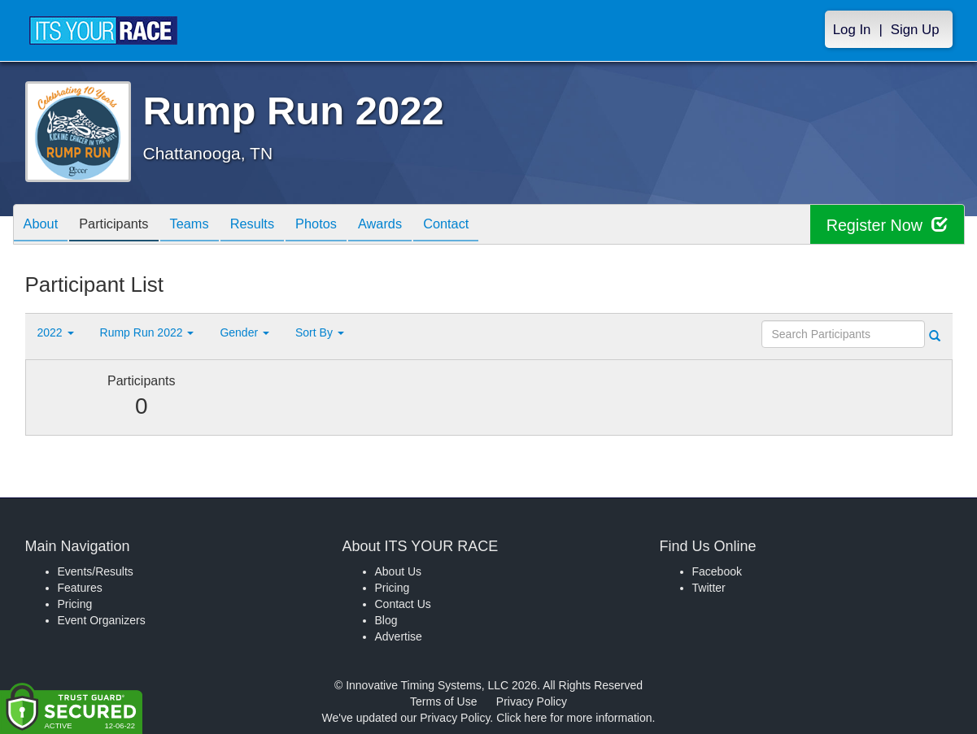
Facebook (717, 571)
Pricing (75, 603)
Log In (852, 29)
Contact (485, 225)
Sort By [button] (319, 332)
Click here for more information (574, 717)
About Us (398, 571)
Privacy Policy (531, 701)
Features (80, 587)
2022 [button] (55, 332)
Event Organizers (102, 620)
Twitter (709, 587)
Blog (386, 620)
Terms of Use (443, 701)
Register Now (886, 224)
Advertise (398, 636)
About (44, 225)
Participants (123, 225)
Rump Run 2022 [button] (147, 332)
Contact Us (403, 603)
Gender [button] (244, 332)
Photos (343, 225)
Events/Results (95, 571)
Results (273, 225)
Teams (205, 225)
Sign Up (915, 29)
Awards (414, 225)
